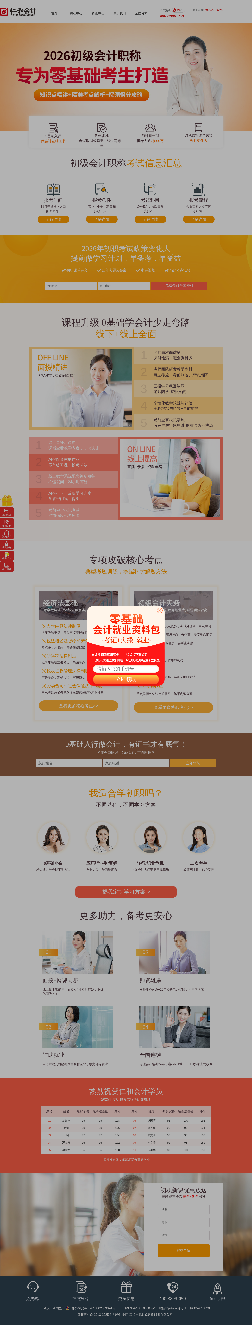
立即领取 (126, 679)
